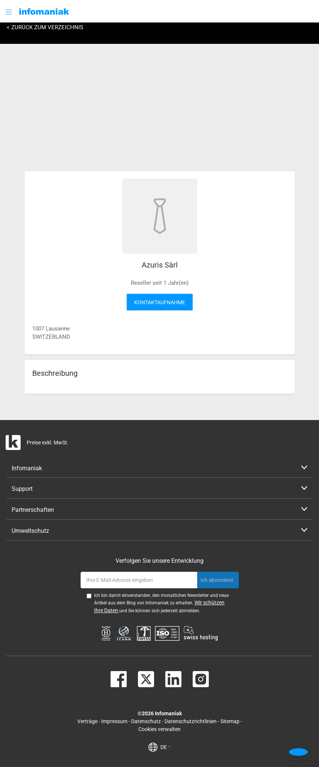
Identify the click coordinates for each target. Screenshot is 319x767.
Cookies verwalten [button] (159, 729)
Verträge (87, 721)
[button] (9, 11)
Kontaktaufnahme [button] (159, 302)
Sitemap (230, 721)
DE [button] (165, 747)
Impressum (114, 721)
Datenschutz (146, 721)
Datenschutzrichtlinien (191, 721)
